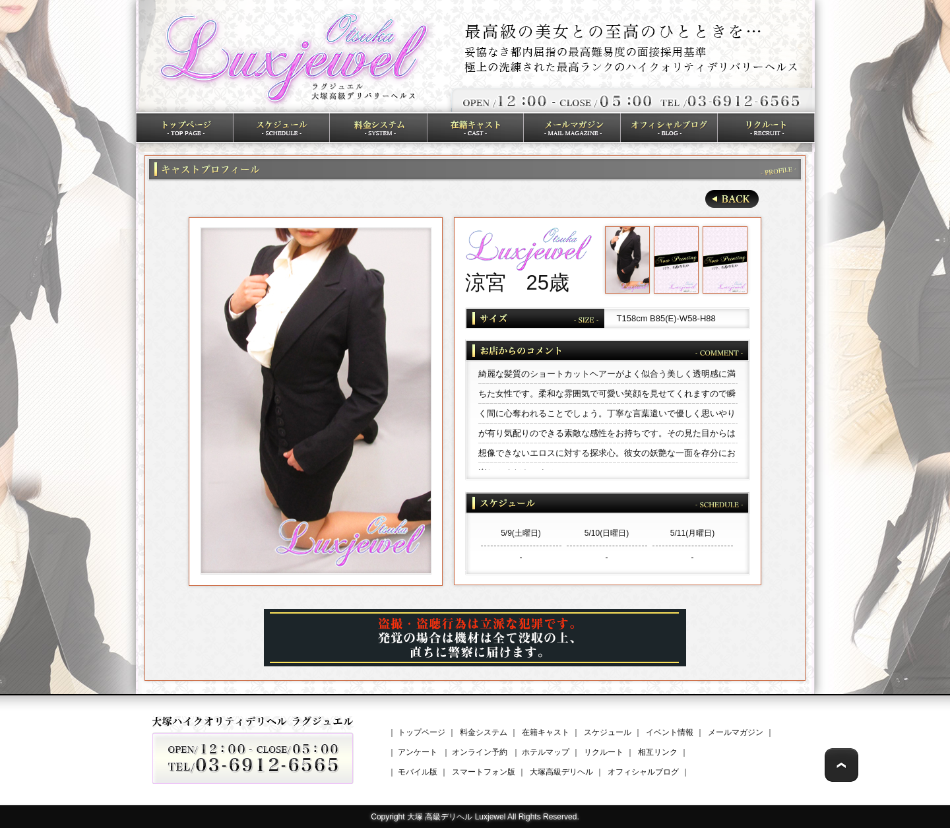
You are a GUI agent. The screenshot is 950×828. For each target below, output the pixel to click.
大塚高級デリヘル (561, 772)
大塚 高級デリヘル (439, 816)
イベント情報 (669, 732)
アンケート (417, 752)
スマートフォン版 (483, 772)
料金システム (483, 732)
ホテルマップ (545, 752)
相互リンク (658, 752)
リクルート (603, 752)
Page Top (841, 765)
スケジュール (607, 732)
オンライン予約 (479, 752)
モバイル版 (417, 772)
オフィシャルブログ (643, 772)
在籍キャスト (545, 732)
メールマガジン (735, 732)
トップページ (421, 732)
